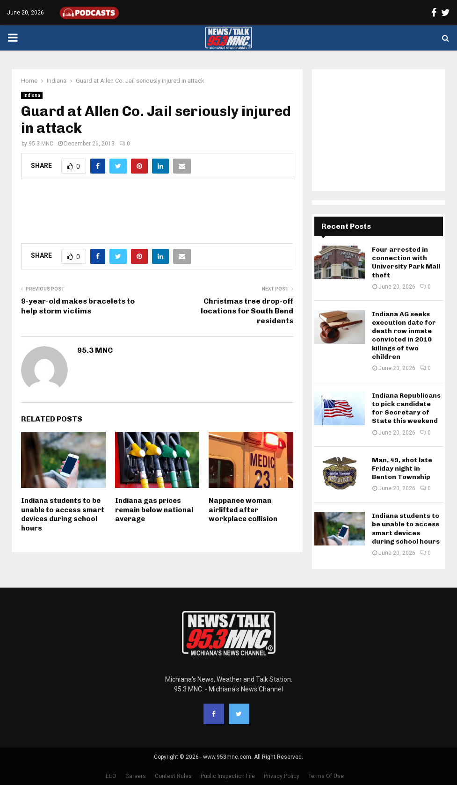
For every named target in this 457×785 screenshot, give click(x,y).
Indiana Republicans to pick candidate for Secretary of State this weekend (406, 408)
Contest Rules (173, 776)
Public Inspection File (228, 776)
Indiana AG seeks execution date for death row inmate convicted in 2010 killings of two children (404, 335)
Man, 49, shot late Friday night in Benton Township (402, 468)
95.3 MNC (41, 143)
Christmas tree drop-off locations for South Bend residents (247, 311)
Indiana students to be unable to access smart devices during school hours (62, 514)
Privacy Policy (281, 776)
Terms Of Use (326, 776)
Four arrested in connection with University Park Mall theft (406, 262)
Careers (135, 776)
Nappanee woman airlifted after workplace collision (243, 509)
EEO (111, 776)
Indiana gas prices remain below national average (154, 509)
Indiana (31, 95)
